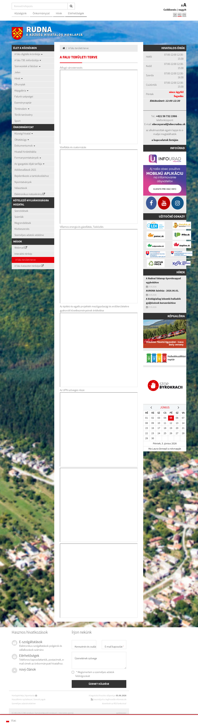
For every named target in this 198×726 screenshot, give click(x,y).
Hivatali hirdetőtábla (25, 151)
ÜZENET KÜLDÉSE (99, 684)
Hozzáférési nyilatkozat (22, 699)
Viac (13, 720)
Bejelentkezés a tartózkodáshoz (31, 176)
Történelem (21, 108)
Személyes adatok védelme (29, 235)
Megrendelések (22, 223)
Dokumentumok (24, 145)
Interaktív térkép (23, 253)
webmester (121, 713)
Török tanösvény (23, 114)
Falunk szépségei (23, 96)
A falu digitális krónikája (28, 54)
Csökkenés (169, 9)
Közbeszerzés (21, 229)
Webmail (20, 247)
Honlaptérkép (18, 695)
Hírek (59, 13)
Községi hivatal (23, 133)
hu (179, 14)
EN (184, 14)
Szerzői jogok (39, 699)
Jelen (17, 72)
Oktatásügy (21, 139)
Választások (20, 188)
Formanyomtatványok (27, 157)
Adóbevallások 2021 (25, 169)
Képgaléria (21, 90)
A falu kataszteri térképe (29, 266)
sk (174, 14)
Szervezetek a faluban (27, 66)
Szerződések (21, 211)
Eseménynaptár (23, 102)
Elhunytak (19, 84)
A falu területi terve (25, 259)
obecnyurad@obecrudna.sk (168, 124)
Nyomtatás (31, 695)
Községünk (20, 13)
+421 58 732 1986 (166, 116)
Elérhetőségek (76, 13)
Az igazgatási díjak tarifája (29, 163)
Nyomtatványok (23, 182)
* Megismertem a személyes (93, 674)
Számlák (19, 216)
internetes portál (65, 713)
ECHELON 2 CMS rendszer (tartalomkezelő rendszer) (34, 713)
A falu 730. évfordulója (27, 60)
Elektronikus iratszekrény (29, 194)
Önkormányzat (41, 13)
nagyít (182, 9)
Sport (17, 121)
